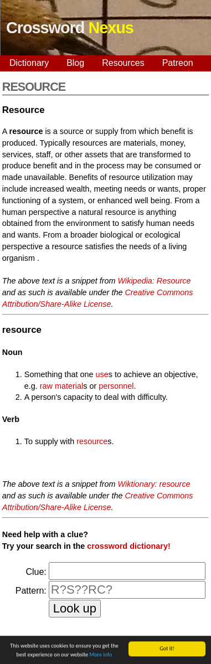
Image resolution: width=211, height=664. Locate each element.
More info (101, 655)
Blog (75, 63)
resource (91, 441)
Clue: (35, 572)
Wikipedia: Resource (154, 280)
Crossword (69, 28)
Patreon (177, 63)
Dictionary (29, 63)
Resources (123, 63)
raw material (61, 386)
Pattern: (31, 590)
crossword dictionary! (128, 546)
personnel (116, 386)
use (102, 374)
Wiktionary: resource (154, 484)
